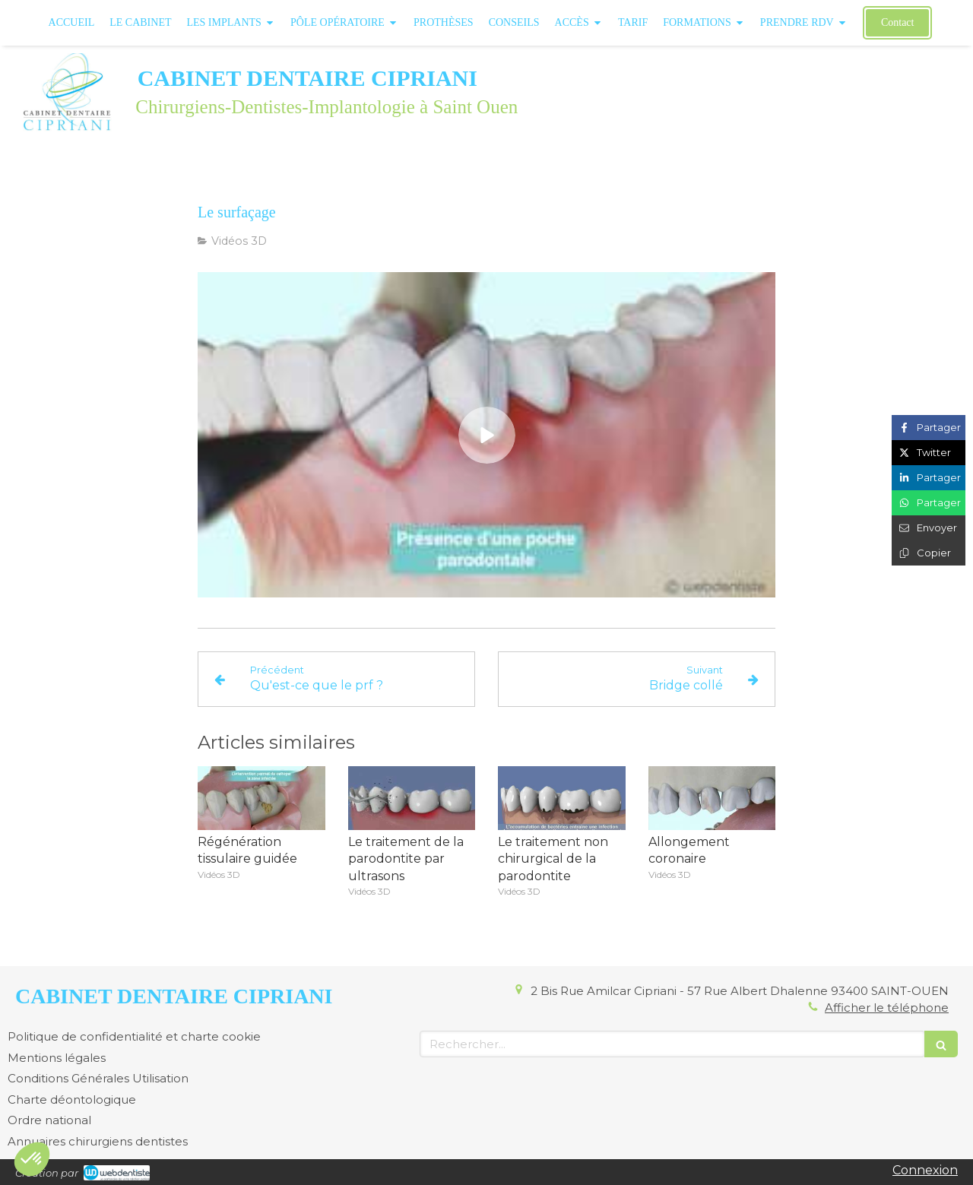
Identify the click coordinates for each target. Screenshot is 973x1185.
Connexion (925, 1170)
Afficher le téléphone (887, 1007)
